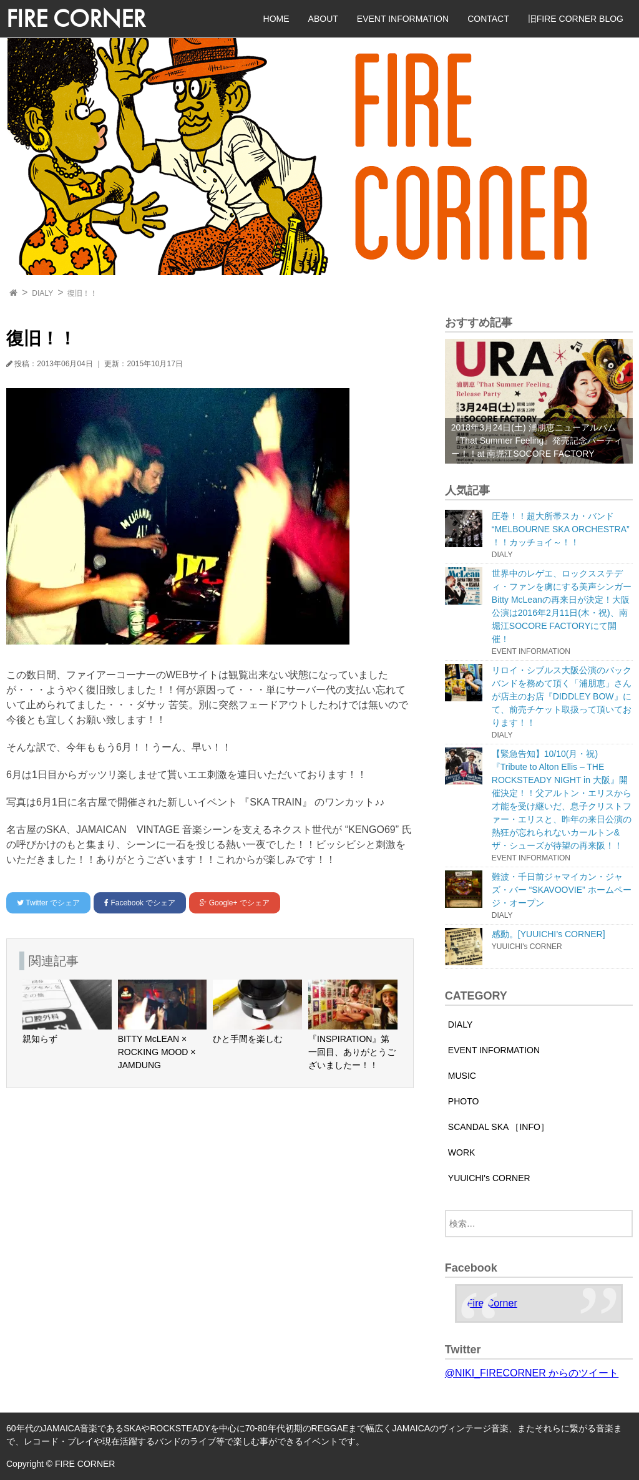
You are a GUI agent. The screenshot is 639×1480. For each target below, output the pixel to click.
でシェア (48, 902)
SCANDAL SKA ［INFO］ (498, 1127)
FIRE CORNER (75, 18)
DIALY (42, 293)
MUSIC (462, 1076)
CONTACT (488, 19)
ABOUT (323, 19)
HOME (276, 19)
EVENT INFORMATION (403, 19)
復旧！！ (82, 293)
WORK (462, 1152)
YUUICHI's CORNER (489, 1178)
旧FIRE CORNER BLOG (575, 19)
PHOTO (463, 1101)
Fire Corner (492, 1303)
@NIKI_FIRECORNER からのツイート (531, 1373)
